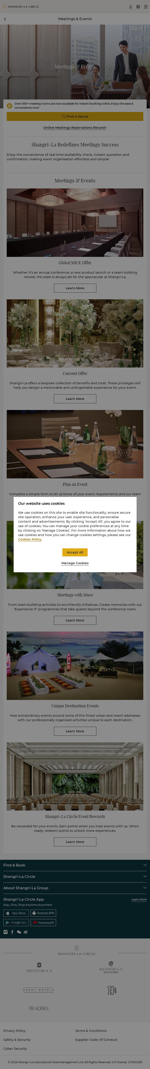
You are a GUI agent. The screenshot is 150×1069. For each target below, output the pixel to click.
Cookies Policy (29, 539)
